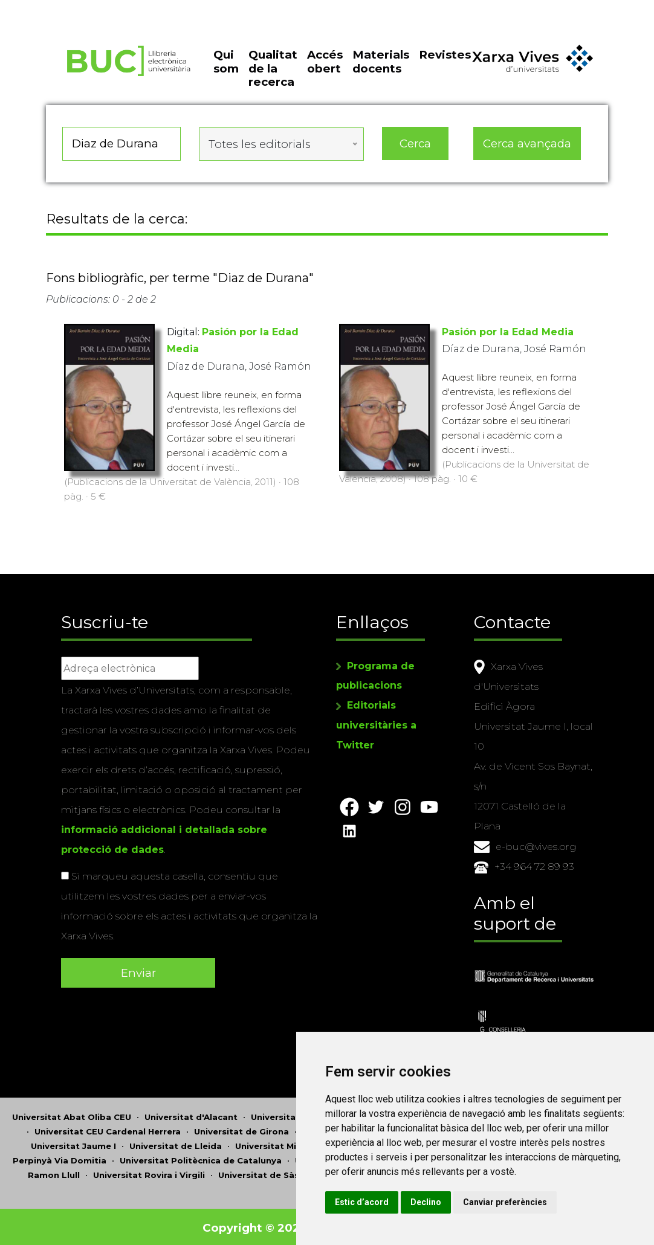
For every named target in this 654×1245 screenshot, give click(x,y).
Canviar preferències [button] (536, 1202)
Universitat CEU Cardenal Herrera (107, 1129)
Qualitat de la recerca (272, 74)
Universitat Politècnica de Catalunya (201, 1158)
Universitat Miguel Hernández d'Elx (312, 1143)
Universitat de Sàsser (265, 1172)
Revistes (445, 61)
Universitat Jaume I (73, 1143)
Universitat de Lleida (175, 1143)
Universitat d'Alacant (191, 1114)
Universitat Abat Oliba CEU (71, 1114)
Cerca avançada (527, 148)
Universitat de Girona (241, 1129)
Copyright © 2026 (256, 1225)
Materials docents (380, 67)
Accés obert (325, 67)
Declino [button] (456, 1202)
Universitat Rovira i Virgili (149, 1172)
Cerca (415, 148)
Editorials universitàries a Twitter (376, 724)
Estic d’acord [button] (392, 1202)
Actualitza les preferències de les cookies (109, 8)
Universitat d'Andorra (298, 1114)
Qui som (226, 67)
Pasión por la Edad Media (508, 334)
